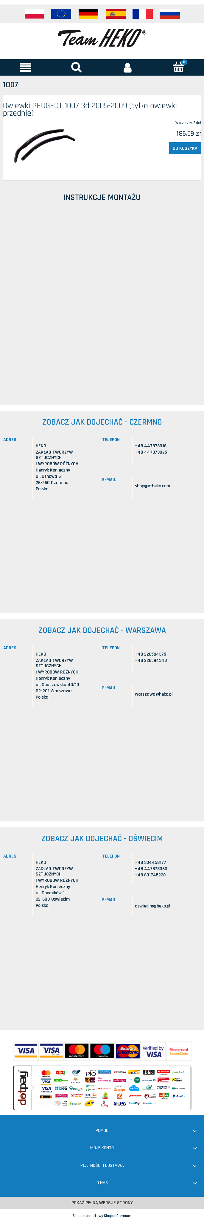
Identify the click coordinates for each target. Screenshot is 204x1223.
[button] (25, 67)
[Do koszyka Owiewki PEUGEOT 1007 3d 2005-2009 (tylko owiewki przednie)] (185, 148)
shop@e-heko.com (152, 486)
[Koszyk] (178, 66)
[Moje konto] (128, 67)
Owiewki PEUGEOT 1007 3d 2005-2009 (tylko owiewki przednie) (90, 109)
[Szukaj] (76, 66)
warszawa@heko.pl (154, 694)
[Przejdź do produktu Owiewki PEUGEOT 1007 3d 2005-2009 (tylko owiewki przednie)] (42, 145)
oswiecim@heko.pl (152, 906)
